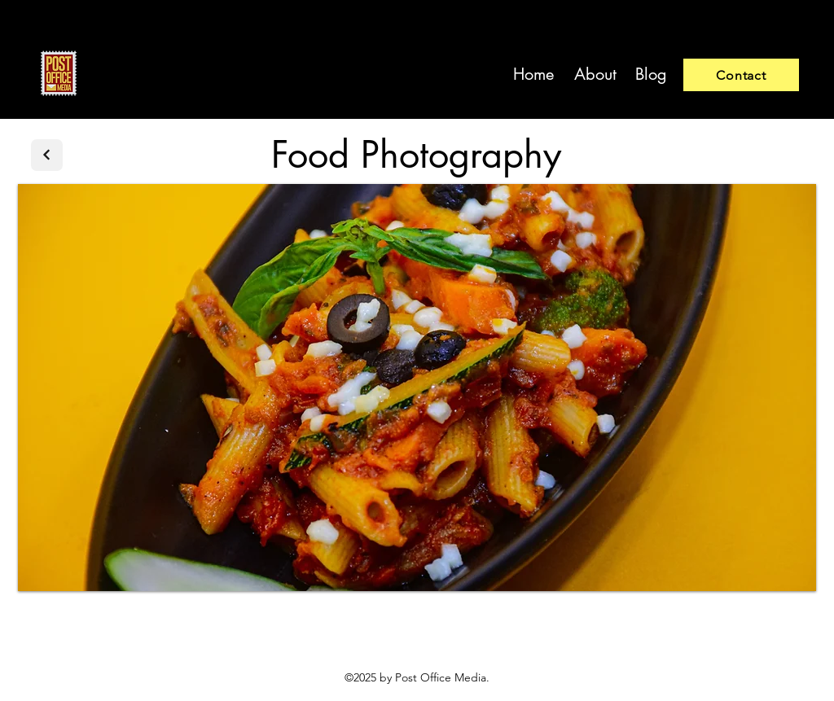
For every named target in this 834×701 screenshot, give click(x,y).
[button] (417, 387)
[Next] (47, 155)
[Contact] (741, 75)
